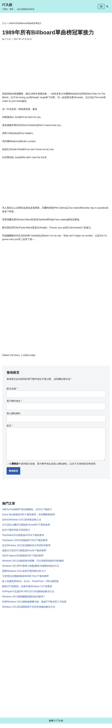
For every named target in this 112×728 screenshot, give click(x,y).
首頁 (4, 23)
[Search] (107, 6)
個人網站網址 (14, 415)
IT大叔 (8, 39)
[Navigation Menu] (101, 6)
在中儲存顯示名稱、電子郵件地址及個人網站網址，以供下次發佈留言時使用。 (53, 466)
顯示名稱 (12, 390)
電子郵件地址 (14, 402)
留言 (10, 427)
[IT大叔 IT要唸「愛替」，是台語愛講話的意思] (18, 6)
